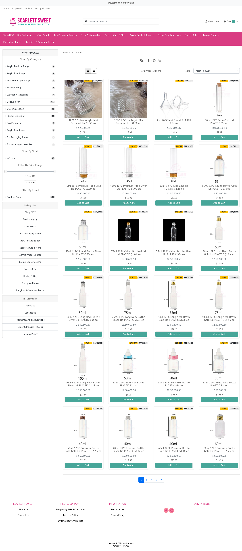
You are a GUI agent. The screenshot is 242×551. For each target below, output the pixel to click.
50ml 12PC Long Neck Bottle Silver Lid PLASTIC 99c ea (83, 318)
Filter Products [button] (30, 52)
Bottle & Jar (30, 269)
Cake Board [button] (43, 35)
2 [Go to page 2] (146, 479)
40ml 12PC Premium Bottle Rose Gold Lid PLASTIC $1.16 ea (83, 450)
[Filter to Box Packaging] (30, 123)
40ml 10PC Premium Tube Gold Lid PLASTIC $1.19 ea (83, 187)
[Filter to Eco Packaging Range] (30, 137)
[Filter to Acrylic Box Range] (30, 73)
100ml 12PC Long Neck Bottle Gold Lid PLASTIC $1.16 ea (219, 318)
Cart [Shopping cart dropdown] (230, 21)
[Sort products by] (216, 71)
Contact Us (30, 313)
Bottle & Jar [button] (191, 35)
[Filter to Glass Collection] (30, 109)
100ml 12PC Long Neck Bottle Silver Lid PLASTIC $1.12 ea (83, 384)
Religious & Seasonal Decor (30, 290)
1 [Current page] (141, 479)
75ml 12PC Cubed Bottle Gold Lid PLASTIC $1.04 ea (128, 253)
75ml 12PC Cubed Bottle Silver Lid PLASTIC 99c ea (174, 253)
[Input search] (124, 21)
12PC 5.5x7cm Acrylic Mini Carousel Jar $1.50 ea (83, 122)
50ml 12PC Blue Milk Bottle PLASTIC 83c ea (128, 384)
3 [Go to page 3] (151, 479)
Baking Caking (30, 276)
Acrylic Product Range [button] (141, 35)
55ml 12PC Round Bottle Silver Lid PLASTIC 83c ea (83, 253)
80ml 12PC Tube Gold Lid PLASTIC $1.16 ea (174, 187)
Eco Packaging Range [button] (64, 35)
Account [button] (212, 21)
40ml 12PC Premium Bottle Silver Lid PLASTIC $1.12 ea (128, 450)
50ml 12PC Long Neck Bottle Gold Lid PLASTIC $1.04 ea (219, 253)
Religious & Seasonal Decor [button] (40, 42)
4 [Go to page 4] (156, 479)
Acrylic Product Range (30, 255)
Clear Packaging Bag (91, 35)
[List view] (94, 71)
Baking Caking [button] (210, 35)
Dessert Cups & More (115, 35)
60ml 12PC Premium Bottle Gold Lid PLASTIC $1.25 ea (219, 450)
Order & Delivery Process (30, 327)
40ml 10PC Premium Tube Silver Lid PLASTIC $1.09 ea (128, 187)
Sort (188, 71)
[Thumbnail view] (88, 71)
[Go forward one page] (161, 480)
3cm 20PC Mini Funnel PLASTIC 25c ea (174, 122)
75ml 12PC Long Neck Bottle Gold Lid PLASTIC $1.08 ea (174, 318)
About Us (30, 305)
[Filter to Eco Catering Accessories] (30, 144)
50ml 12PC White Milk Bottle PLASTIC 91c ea (219, 384)
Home (6, 8)
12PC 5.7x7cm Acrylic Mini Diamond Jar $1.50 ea (128, 122)
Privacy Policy (117, 515)
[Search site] (86, 21)
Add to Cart (83, 137)
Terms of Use (118, 509)
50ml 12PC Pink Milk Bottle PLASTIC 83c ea (174, 384)
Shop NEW (17, 8)
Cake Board (30, 226)
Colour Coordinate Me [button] (168, 35)
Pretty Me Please (30, 283)
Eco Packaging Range (30, 233)
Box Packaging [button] (24, 35)
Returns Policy (30, 334)
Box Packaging (30, 219)
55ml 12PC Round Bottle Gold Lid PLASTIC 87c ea (219, 187)
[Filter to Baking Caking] (30, 87)
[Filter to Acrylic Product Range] (30, 66)
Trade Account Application (37, 8)
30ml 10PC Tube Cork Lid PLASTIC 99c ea (219, 122)
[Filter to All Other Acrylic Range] (30, 80)
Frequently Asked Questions (30, 320)
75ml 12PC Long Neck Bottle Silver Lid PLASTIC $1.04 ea (128, 318)
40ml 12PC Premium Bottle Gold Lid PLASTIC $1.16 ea (174, 450)
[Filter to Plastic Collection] (30, 116)
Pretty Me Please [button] (12, 42)
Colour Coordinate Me (30, 262)
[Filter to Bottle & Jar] (30, 102)
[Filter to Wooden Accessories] (30, 94)
